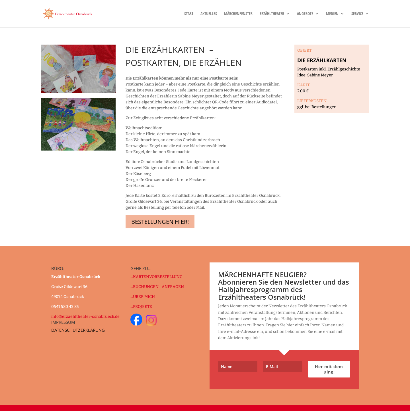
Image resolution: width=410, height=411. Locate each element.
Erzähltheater (272, 14)
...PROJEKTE (141, 306)
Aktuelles (208, 14)
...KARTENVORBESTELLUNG (156, 276)
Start (188, 14)
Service (357, 14)
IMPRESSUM (63, 322)
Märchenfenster (238, 14)
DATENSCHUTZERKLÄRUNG (78, 330)
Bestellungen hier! (160, 222)
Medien (332, 14)
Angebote (305, 14)
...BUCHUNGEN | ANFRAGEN (157, 286)
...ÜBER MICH (142, 296)
